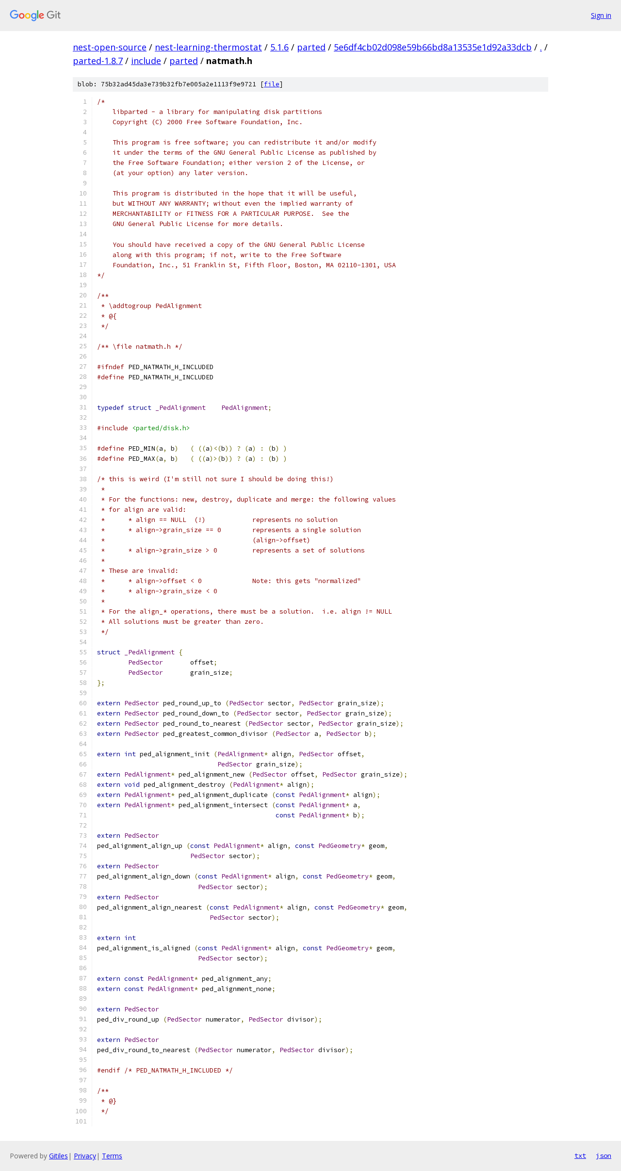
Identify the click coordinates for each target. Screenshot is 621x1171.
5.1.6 (279, 47)
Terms (112, 1155)
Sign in (601, 15)
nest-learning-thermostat (208, 47)
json (603, 1155)
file (271, 84)
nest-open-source (110, 47)
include (146, 60)
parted (311, 47)
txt (580, 1155)
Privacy (85, 1155)
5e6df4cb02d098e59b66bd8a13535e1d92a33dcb (433, 47)
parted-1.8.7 (98, 60)
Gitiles (58, 1155)
